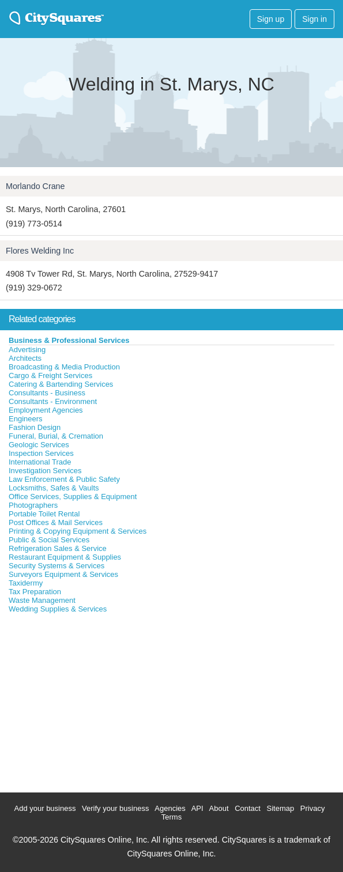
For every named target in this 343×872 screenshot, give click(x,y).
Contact (248, 808)
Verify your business (115, 808)
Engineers (26, 418)
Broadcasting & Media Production (64, 367)
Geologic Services (39, 444)
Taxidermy (26, 583)
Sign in (314, 19)
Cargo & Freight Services (50, 375)
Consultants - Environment (53, 401)
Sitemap (281, 808)
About (219, 808)
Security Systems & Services (56, 565)
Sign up (270, 19)
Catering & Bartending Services (61, 384)
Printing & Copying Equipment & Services (77, 531)
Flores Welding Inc (40, 250)
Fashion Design (35, 427)
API (197, 808)
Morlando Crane (35, 186)
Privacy (312, 808)
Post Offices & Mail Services (56, 522)
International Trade (40, 462)
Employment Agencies (46, 410)
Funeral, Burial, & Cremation (56, 436)
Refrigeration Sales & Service (58, 548)
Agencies (169, 808)
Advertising (27, 349)
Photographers (33, 505)
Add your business (45, 808)
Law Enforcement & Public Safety (64, 479)
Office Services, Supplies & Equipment (73, 496)
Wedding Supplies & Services (58, 609)
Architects (25, 358)
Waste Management (42, 600)
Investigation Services (45, 470)
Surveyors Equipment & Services (63, 574)
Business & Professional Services (69, 340)
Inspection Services (41, 453)
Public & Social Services (49, 539)
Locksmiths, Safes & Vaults (54, 488)
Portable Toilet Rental (44, 513)
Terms (171, 817)
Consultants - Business (47, 392)
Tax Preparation (35, 591)
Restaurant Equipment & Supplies (65, 557)
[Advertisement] (86, 700)
